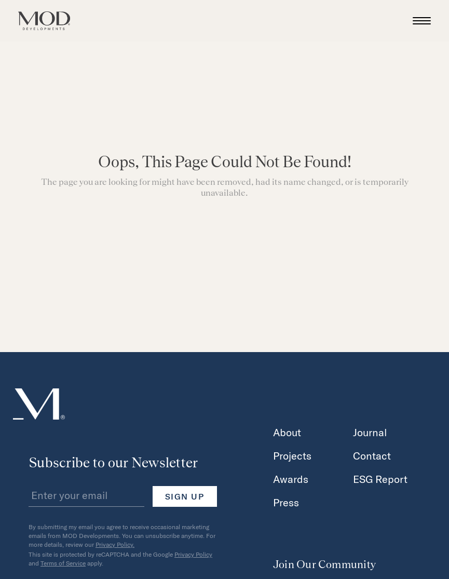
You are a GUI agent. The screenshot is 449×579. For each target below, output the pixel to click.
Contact (372, 455)
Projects (292, 455)
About (287, 432)
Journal (370, 432)
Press (286, 502)
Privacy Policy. (115, 544)
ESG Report (380, 479)
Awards (290, 479)
